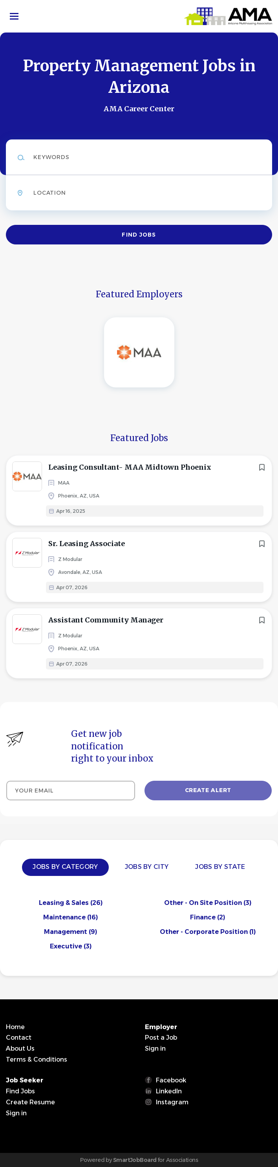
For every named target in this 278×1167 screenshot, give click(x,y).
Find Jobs (139, 234)
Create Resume (30, 1102)
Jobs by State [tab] (220, 866)
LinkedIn (169, 1091)
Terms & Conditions (36, 1059)
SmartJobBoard (135, 1159)
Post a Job (161, 1037)
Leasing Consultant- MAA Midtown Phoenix (129, 467)
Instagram (172, 1102)
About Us (20, 1048)
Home (15, 1027)
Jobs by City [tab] (147, 866)
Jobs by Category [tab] (65, 866)
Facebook (171, 1080)
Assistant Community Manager (105, 619)
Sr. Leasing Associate (86, 543)
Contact (18, 1037)
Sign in (155, 1048)
